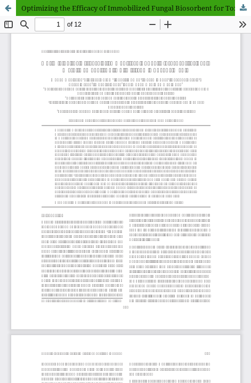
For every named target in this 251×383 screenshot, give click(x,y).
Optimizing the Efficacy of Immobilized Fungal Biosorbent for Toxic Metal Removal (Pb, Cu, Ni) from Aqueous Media (136, 8)
